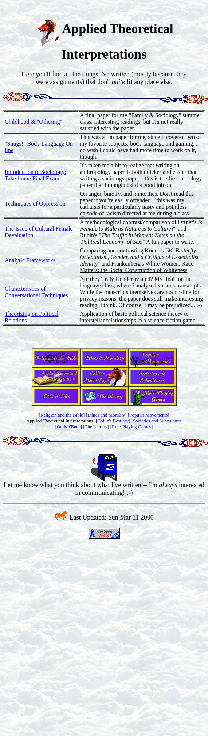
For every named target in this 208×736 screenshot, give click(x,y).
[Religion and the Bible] (62, 415)
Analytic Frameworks (30, 260)
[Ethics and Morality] (106, 415)
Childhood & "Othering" (33, 122)
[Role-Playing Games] (131, 426)
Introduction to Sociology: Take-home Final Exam (35, 175)
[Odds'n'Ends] (68, 426)
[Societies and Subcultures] (157, 420)
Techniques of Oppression (35, 203)
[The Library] (96, 426)
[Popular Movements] (148, 415)
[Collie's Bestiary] (113, 420)
